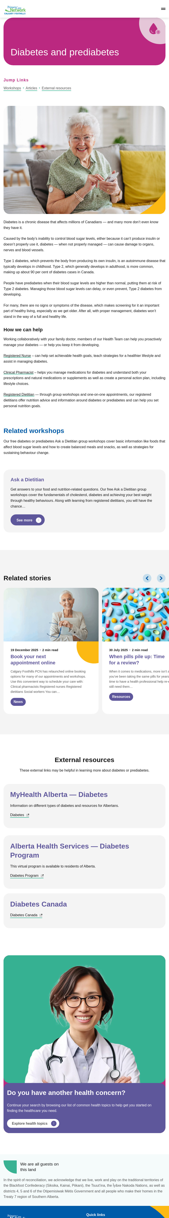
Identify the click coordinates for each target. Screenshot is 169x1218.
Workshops (12, 88)
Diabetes (19, 815)
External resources (56, 88)
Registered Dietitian (19, 394)
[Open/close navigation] (163, 9)
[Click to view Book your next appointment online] (51, 651)
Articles (31, 88)
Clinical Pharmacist (18, 372)
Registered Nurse (17, 356)
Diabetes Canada (26, 915)
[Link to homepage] (15, 8)
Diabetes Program (26, 876)
